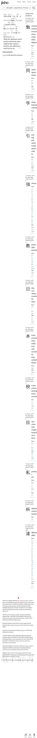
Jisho (4, 3)
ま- (32, 450)
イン (32, 170)
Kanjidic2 (17, 614)
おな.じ (32, 82)
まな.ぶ (32, 115)
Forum (19, 1)
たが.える (32, 579)
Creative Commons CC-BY (16, 625)
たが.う (32, 573)
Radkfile (29, 614)
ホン (32, 372)
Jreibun (31, 625)
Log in (34, 1)
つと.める (32, 50)
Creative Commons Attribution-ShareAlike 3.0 (21, 654)
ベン (32, 56)
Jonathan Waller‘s (18, 660)
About (24, 1)
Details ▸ (32, 58)
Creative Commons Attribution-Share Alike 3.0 (14, 649)
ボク (32, 458)
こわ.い (32, 221)
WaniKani (11, 632)
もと (32, 368)
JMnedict (22, 614)
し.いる (32, 214)
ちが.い (32, 549)
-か (32, 313)
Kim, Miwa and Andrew (22, 600)
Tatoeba (21, 623)
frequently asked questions (10, 606)
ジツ (32, 322)
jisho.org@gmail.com (8, 604)
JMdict (12, 614)
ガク (32, 121)
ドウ (32, 89)
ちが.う (32, 543)
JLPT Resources (27, 660)
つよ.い (32, 191)
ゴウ (32, 231)
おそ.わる (32, 266)
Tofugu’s (23, 630)
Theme (29, 1)
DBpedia (20, 653)
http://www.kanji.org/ (18, 639)
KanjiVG (27, 646)
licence (19, 620)
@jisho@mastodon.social (21, 602)
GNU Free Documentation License (11, 656)
